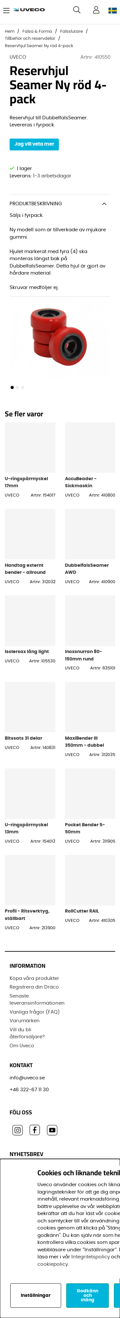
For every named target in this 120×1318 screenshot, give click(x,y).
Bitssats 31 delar (23, 738)
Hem (9, 32)
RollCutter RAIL (82, 911)
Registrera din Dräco (34, 987)
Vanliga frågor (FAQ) (35, 1012)
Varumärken (25, 1020)
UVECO (18, 57)
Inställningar (36, 1295)
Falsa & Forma (37, 32)
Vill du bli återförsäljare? (27, 1033)
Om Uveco (22, 1045)
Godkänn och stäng (87, 1295)
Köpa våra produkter (34, 978)
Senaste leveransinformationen (37, 1000)
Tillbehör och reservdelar (30, 39)
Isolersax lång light (27, 651)
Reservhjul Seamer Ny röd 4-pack (39, 46)
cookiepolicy (52, 1264)
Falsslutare (71, 32)
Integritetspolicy (90, 1256)
